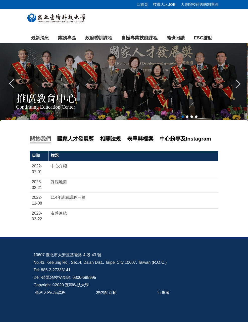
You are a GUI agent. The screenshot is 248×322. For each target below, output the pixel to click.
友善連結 (59, 213)
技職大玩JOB (164, 4)
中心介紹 (59, 166)
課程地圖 (59, 182)
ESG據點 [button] (203, 37)
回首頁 (142, 4)
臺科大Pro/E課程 (50, 292)
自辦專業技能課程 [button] (139, 37)
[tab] (182, 116)
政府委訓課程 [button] (98, 37)
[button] (12, 83)
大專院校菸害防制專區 (199, 4)
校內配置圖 (106, 292)
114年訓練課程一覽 (68, 197)
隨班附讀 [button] (176, 37)
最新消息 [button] (40, 37)
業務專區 (67, 37)
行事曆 (163, 292)
